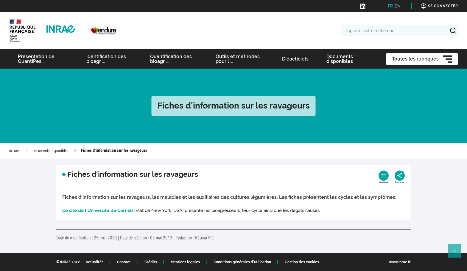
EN (398, 6)
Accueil (14, 151)
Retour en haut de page (457, 253)
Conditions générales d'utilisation (242, 262)
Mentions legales (185, 262)
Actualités (94, 262)
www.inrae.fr (400, 262)
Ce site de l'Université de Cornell (97, 210)
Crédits (150, 262)
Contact (124, 262)
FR (390, 6)
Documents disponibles (50, 151)
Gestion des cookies (302, 262)
